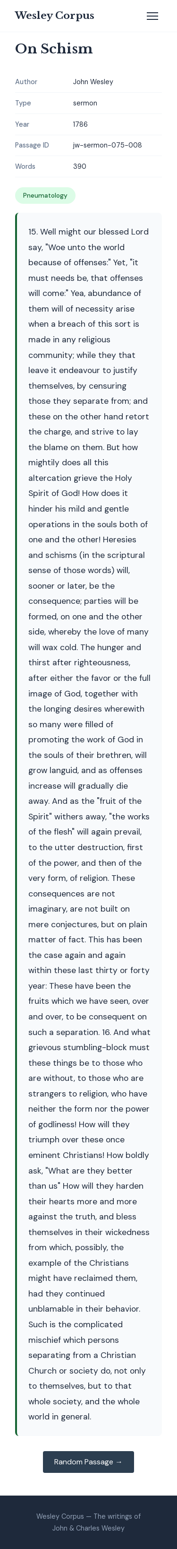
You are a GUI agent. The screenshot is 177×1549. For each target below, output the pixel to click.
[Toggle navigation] (152, 16)
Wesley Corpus (54, 15)
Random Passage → (88, 1462)
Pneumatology (45, 195)
